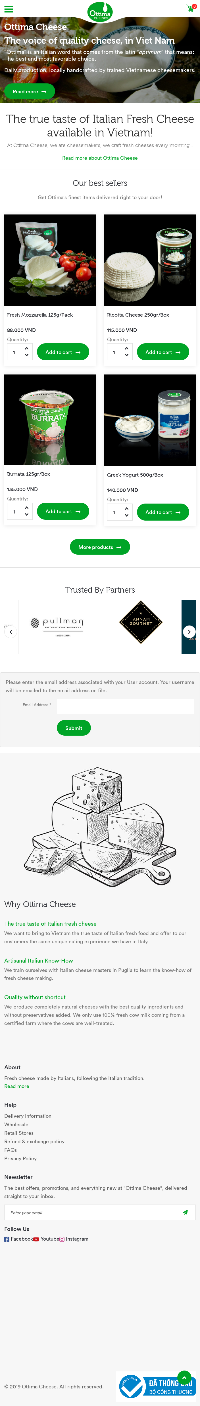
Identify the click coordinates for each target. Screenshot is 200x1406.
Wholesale (16, 1124)
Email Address (37, 704)
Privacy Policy (20, 1158)
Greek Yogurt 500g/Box (135, 474)
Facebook (18, 1238)
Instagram (73, 1238)
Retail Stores (19, 1132)
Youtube (50, 1238)
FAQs (10, 1149)
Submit (73, 727)
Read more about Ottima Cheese (100, 157)
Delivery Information (27, 1115)
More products (100, 546)
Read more (30, 91)
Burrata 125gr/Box (28, 473)
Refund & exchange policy (34, 1141)
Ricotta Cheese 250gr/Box (138, 314)
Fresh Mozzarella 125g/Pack (40, 314)
